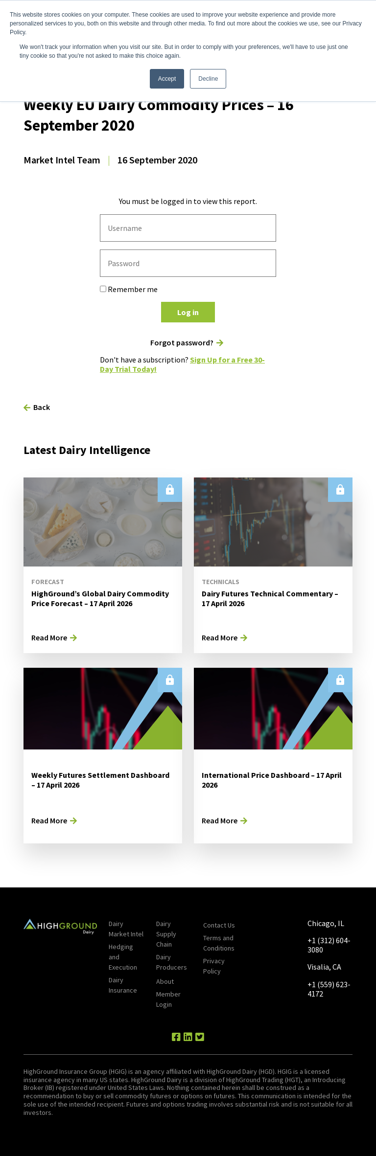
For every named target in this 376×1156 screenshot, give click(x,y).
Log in (188, 312)
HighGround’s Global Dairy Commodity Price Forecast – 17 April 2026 (100, 599)
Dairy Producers (171, 962)
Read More (49, 637)
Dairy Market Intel (126, 928)
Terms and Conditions (219, 942)
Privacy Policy (214, 965)
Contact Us (219, 925)
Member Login (168, 999)
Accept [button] (167, 78)
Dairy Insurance (123, 985)
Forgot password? (181, 342)
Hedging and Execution (123, 957)
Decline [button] (208, 78)
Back (41, 407)
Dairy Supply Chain (166, 934)
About (165, 981)
